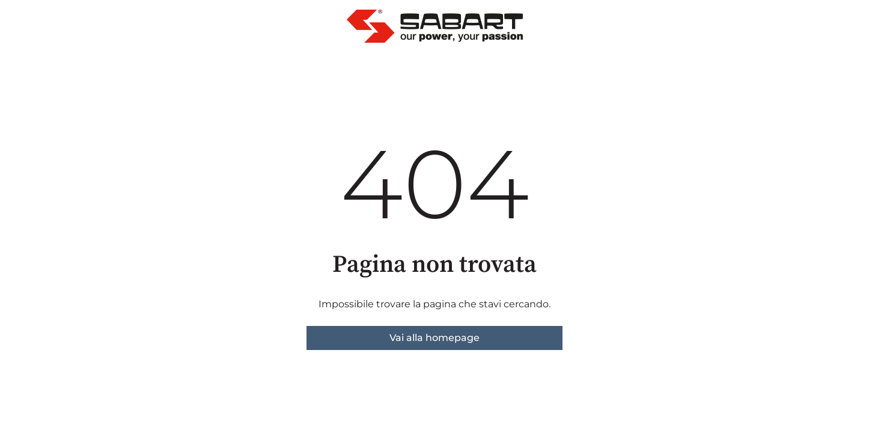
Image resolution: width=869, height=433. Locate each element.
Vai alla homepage (434, 337)
